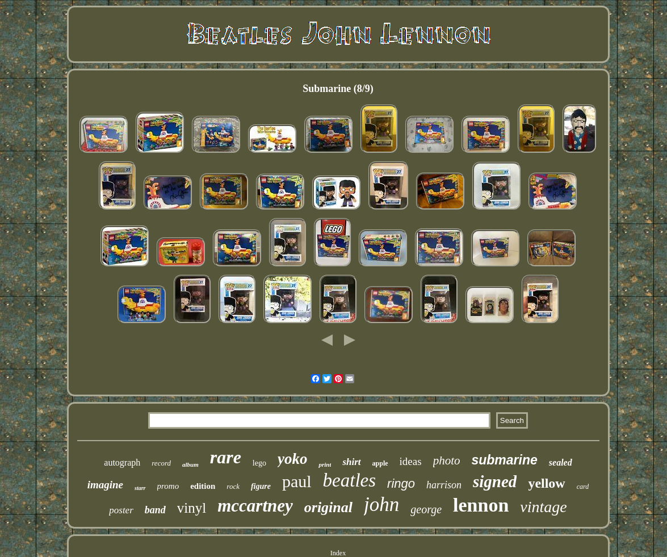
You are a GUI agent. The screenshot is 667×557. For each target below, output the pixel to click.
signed (495, 481)
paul (297, 481)
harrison (444, 485)
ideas (411, 461)
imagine (105, 485)
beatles (349, 480)
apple (380, 463)
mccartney (255, 506)
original (328, 507)
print (324, 464)
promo (168, 486)
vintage (543, 507)
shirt (351, 462)
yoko (292, 458)
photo (446, 460)
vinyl (191, 508)
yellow (546, 483)
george (426, 509)
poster (121, 510)
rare (225, 457)
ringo (401, 483)
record (161, 463)
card (583, 487)
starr (140, 488)
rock (233, 486)
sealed (560, 462)
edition (202, 486)
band (155, 510)
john (381, 504)
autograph (122, 462)
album (190, 464)
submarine (504, 460)
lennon (481, 505)
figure (261, 486)
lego (259, 463)
